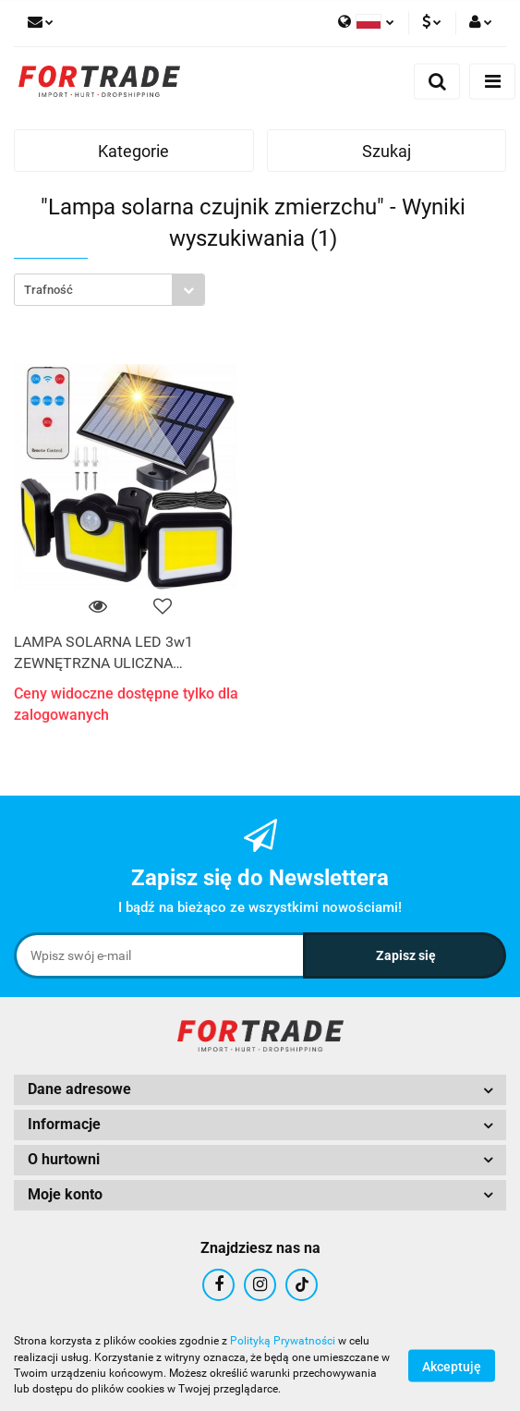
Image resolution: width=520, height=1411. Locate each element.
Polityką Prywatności (282, 1340)
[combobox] (109, 290)
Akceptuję (451, 1365)
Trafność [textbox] (48, 290)
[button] (260, 1090)
